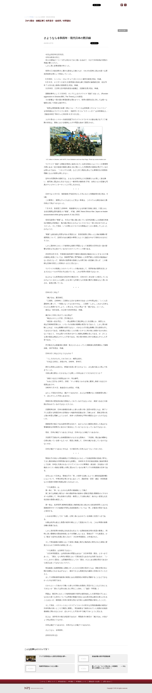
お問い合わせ (119, 12)
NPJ (41, 5)
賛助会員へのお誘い (101, 12)
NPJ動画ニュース (50, 12)
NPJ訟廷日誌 (62, 681)
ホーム (43, 681)
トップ (26, 17)
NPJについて (33, 12)
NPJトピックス (84, 12)
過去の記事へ (123, 30)
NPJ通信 (67, 12)
